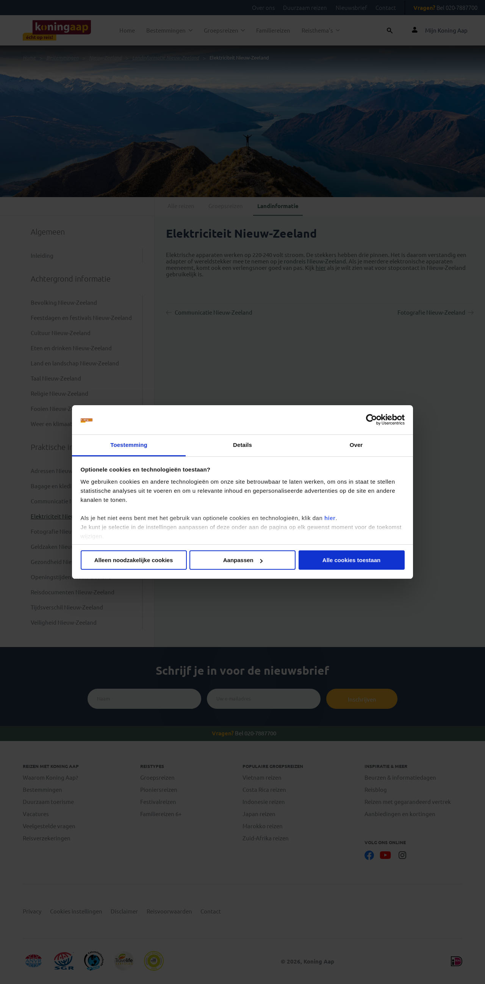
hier (330, 518)
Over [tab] (356, 445)
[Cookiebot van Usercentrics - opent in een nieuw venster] (371, 420)
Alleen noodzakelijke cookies (133, 560)
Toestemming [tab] (128, 445)
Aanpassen (243, 560)
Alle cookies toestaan (351, 560)
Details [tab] (242, 445)
